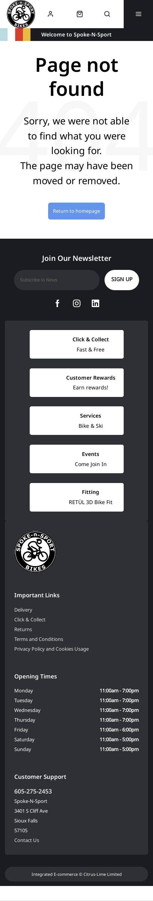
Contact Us (26, 840)
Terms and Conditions (38, 639)
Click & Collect (29, 619)
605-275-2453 (33, 791)
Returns (23, 629)
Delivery (23, 609)
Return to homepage (76, 210)
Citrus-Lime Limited (102, 874)
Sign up (121, 279)
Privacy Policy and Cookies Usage (51, 648)
